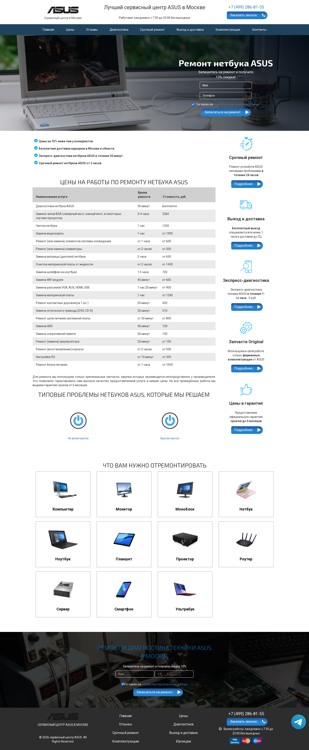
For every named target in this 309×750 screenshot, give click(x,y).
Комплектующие (228, 30)
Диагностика (119, 30)
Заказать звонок (243, 15)
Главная (48, 30)
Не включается (78, 422)
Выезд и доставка (190, 30)
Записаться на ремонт (222, 112)
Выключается (169, 422)
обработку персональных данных (236, 104)
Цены (70, 30)
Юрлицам (183, 741)
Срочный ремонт (152, 30)
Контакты (259, 30)
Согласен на (226, 104)
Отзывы (92, 30)
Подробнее (243, 184)
